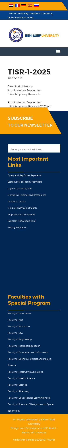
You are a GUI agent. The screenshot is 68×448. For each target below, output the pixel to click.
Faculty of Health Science (21, 378)
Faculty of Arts (15, 320)
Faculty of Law (15, 333)
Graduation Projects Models (22, 208)
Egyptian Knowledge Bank (22, 221)
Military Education (17, 227)
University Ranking (22, 17)
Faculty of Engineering (20, 339)
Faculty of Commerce (19, 313)
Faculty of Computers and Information (28, 352)
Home (12, 13)
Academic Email (17, 201)
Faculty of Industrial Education (24, 346)
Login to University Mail (20, 188)
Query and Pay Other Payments (24, 175)
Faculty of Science (17, 384)
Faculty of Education (19, 326)
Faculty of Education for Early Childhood (29, 397)
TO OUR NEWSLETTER (30, 125)
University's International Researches (27, 195)
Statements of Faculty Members (25, 181)
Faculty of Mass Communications (25, 371)
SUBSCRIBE (20, 118)
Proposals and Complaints (21, 214)
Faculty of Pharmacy (19, 391)
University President (28, 13)
